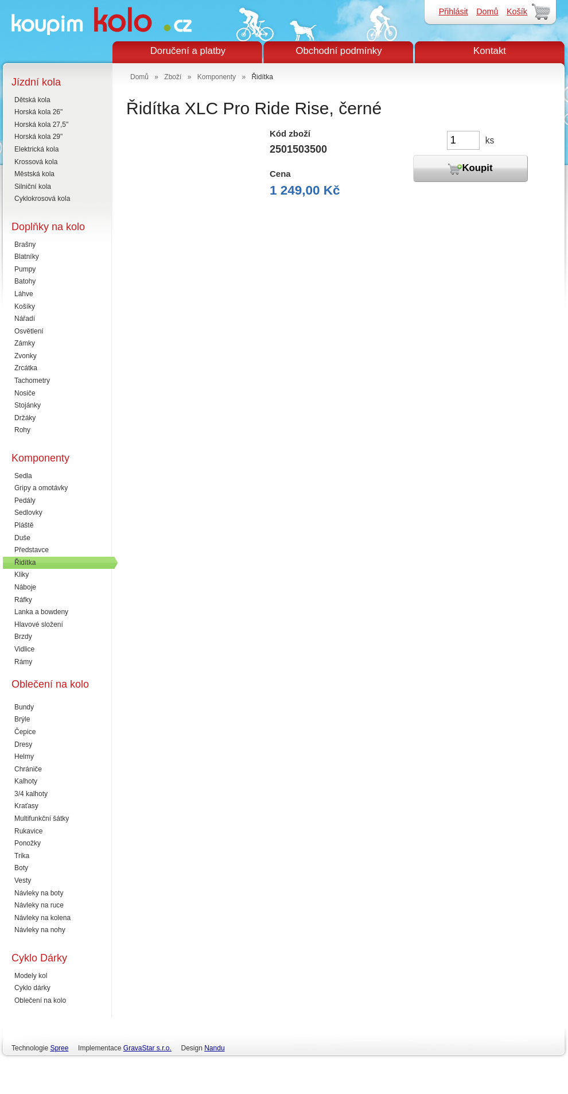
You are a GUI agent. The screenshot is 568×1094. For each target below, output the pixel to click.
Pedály (25, 500)
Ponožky (27, 843)
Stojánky (27, 405)
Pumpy (25, 269)
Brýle (22, 719)
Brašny (25, 244)
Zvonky (25, 356)
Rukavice (28, 831)
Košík (517, 11)
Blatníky (26, 257)
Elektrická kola (36, 149)
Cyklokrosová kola (42, 199)
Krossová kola (35, 162)
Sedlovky (28, 513)
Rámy (23, 662)
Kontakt (489, 50)
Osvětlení (29, 331)
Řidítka (25, 562)
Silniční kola (32, 187)
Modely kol (30, 976)
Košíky (24, 306)
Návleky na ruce (39, 905)
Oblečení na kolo (40, 1000)
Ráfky (23, 600)
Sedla (23, 476)
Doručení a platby (188, 50)
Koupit (470, 169)
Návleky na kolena (42, 918)
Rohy (22, 430)
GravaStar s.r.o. (147, 1048)
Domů (487, 11)
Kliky (21, 575)
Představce (31, 550)
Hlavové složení (38, 624)
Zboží (172, 77)
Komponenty (216, 77)
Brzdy (23, 637)
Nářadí (24, 319)
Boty (21, 868)
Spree (59, 1048)
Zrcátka (25, 368)
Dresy (23, 744)
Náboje (25, 587)
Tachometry (32, 381)
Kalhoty (25, 781)
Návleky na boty (38, 893)
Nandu (214, 1048)
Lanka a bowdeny (41, 612)
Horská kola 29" (38, 137)
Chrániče (28, 769)
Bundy (24, 707)
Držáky (25, 418)
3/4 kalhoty (31, 794)
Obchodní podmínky (338, 50)
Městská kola (34, 174)
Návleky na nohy (39, 930)
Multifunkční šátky (41, 818)
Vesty (22, 880)
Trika (21, 856)
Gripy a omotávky (41, 488)
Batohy (25, 281)
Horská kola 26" (38, 112)
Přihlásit (453, 11)
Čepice (25, 732)
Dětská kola (32, 100)
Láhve (23, 294)
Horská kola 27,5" (41, 125)
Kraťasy (26, 806)
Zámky (24, 343)
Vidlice (24, 649)
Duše (22, 538)
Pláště (23, 525)
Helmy (24, 756)
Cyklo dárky (32, 988)
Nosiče (25, 393)
